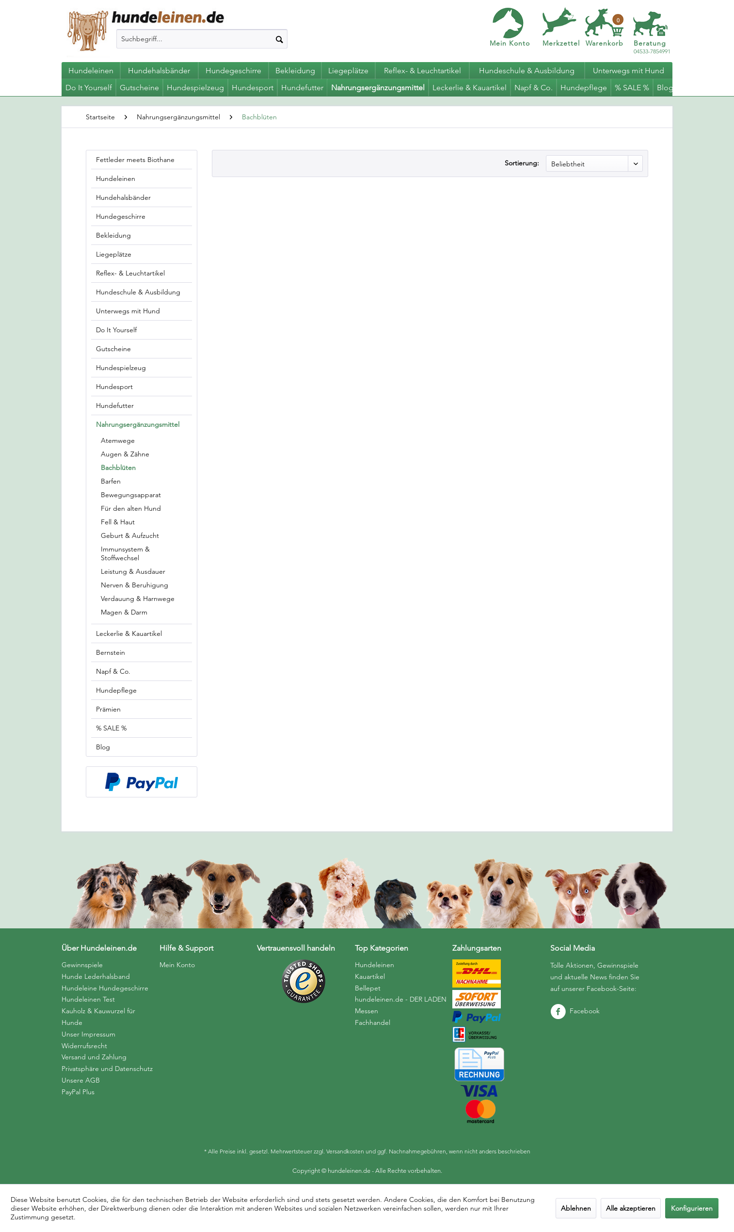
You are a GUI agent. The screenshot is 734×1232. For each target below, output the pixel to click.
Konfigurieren (692, 1208)
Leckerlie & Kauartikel (129, 633)
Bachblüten (118, 467)
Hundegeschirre (120, 216)
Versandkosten (345, 1151)
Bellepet (368, 988)
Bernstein (110, 652)
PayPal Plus (78, 1091)
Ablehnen (576, 1208)
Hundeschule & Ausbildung (138, 292)
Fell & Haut (118, 522)
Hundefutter (115, 405)
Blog (103, 747)
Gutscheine (113, 348)
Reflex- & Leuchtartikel (130, 273)
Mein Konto (510, 43)
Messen (366, 1010)
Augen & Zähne (125, 454)
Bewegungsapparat (131, 494)
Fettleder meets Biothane (135, 159)
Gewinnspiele (82, 964)
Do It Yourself (116, 329)
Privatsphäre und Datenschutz (107, 1068)
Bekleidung (113, 235)
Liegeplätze (113, 254)
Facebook (575, 1010)
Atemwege (118, 440)
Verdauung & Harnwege (138, 598)
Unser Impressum (88, 1034)
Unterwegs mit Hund (128, 311)
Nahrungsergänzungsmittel (137, 424)
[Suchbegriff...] (201, 39)
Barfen (111, 481)
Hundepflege (116, 690)
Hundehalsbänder (123, 197)
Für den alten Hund (131, 508)
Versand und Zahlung (94, 1057)
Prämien (108, 709)
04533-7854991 (652, 47)
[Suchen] (279, 39)
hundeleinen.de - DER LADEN (401, 999)
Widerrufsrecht (84, 1045)
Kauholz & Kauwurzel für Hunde (98, 1016)
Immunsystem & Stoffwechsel (125, 553)
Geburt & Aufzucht (130, 535)
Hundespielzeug (121, 367)
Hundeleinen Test (88, 999)
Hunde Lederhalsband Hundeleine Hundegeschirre (105, 982)
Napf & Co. (113, 671)
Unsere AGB (81, 1080)
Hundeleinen (115, 178)
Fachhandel (372, 1022)
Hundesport (114, 386)
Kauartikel (370, 976)
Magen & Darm (124, 612)
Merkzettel (561, 43)
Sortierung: (522, 163)
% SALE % (111, 728)
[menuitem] (201, 39)
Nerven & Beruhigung (134, 585)
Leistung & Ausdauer (133, 571)
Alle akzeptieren (630, 1208)
